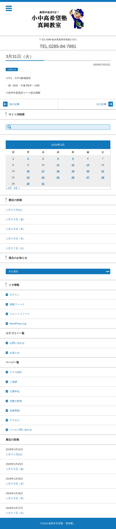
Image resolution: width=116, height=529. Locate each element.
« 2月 (9, 188)
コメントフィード (20, 313)
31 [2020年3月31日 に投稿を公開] (43, 183)
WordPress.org (18, 323)
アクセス (15, 420)
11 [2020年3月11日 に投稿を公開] (58, 164)
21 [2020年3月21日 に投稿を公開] (103, 171)
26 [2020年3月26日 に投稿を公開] (73, 177)
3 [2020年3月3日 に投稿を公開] (43, 158)
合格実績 (15, 410)
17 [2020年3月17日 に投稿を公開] (43, 171)
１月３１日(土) (14, 209)
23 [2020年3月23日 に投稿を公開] (28, 177)
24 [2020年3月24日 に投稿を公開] (43, 177)
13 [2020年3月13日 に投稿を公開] (87, 164)
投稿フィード (17, 304)
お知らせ (12, 69)
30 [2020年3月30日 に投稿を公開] (28, 183)
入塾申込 (15, 391)
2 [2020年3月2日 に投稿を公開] (28, 158)
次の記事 (101, 104)
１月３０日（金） (16, 219)
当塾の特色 (16, 401)
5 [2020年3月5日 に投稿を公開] (73, 158)
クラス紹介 (16, 372)
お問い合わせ (17, 343)
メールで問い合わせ (21, 429)
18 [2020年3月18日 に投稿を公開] (58, 171)
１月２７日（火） (16, 248)
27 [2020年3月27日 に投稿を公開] (87, 177)
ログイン (15, 294)
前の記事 (14, 104)
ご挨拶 (13, 381)
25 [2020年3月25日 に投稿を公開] (58, 177)
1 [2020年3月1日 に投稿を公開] (13, 158)
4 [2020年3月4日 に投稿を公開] (58, 158)
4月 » (17, 188)
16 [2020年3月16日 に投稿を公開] (28, 171)
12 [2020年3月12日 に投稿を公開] (73, 164)
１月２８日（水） (16, 238)
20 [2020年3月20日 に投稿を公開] (87, 171)
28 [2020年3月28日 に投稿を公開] (103, 177)
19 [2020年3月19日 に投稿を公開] (73, 171)
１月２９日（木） (16, 229)
